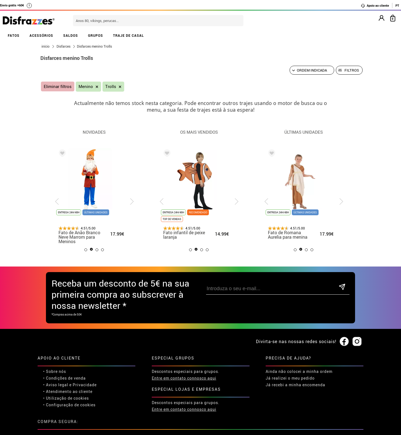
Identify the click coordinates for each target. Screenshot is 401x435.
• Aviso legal (55, 384)
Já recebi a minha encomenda (295, 384)
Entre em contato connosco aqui (184, 378)
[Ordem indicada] (312, 70)
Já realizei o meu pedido (290, 378)
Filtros (351, 70)
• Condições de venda (64, 378)
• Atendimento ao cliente (67, 391)
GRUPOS (95, 35)
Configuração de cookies (71, 404)
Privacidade (85, 384)
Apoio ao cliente (375, 5)
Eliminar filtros (58, 86)
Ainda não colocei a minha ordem (299, 371)
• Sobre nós (54, 371)
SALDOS (70, 35)
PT (397, 5)
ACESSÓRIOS (41, 35)
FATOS (13, 35)
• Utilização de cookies (66, 398)
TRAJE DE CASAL (128, 35)
